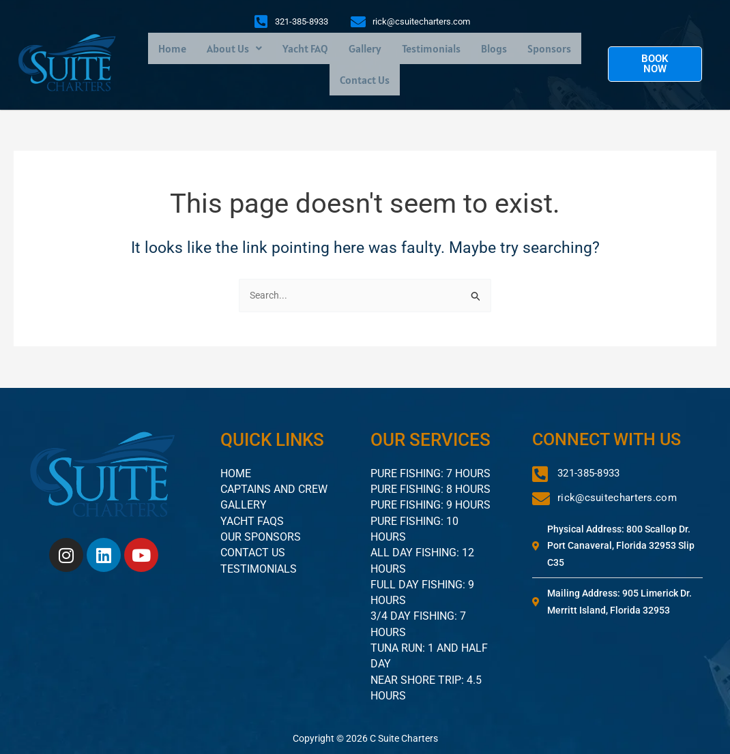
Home (172, 50)
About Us (234, 50)
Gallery (365, 50)
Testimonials (431, 50)
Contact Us (365, 81)
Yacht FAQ (305, 50)
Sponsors (549, 50)
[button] (234, 49)
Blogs (494, 50)
